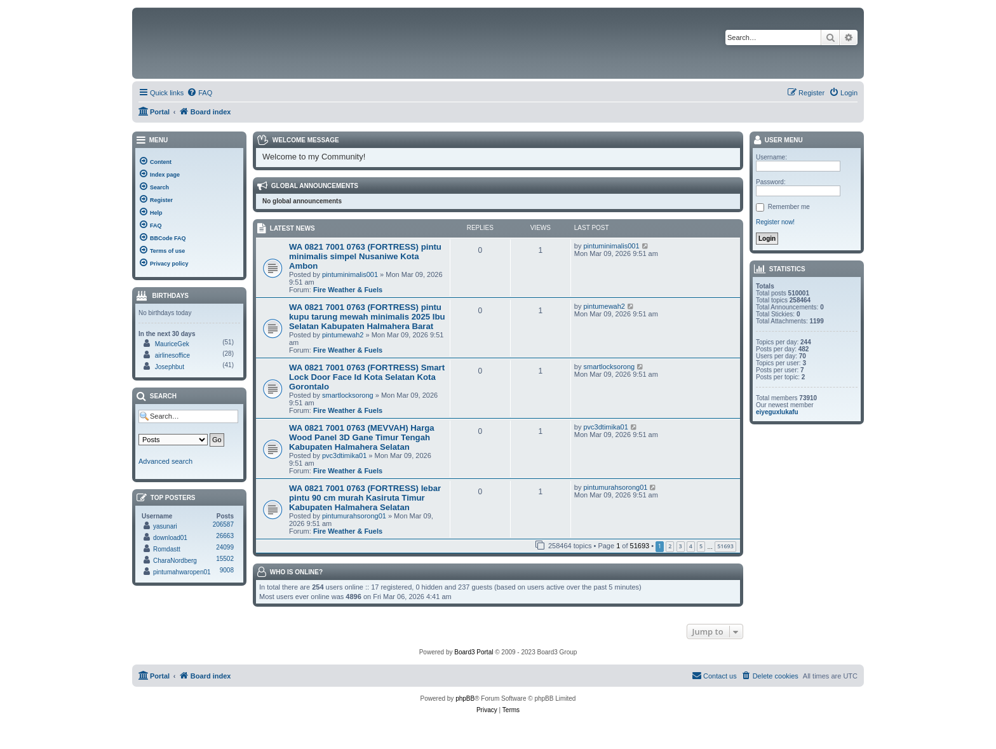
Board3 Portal (473, 652)
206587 (223, 524)
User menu (778, 141)
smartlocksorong (348, 395)
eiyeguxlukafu (777, 411)
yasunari (165, 526)
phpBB (464, 698)
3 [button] (680, 546)
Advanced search (165, 461)
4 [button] (690, 546)
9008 (227, 570)
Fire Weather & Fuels (347, 290)
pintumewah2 (342, 335)
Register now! (775, 222)
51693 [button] (725, 546)
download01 (170, 537)
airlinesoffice (172, 355)
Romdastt (166, 549)
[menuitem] (199, 92)
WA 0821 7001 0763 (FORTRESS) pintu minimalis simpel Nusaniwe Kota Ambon (365, 256)
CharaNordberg (175, 560)
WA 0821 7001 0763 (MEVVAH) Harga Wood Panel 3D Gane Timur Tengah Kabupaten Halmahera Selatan (361, 437)
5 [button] (701, 546)
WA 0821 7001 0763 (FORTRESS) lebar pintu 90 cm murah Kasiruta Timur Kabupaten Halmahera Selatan (365, 497)
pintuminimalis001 (350, 274)
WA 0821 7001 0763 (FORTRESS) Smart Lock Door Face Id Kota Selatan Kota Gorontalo (367, 377)
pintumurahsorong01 (354, 516)
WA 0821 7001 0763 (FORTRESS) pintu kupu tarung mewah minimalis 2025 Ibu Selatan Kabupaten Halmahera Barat (367, 316)
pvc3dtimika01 (344, 455)
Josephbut (169, 366)
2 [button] (669, 546)
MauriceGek (172, 344)
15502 (225, 558)
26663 (225, 535)
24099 (225, 547)
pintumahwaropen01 (182, 572)
